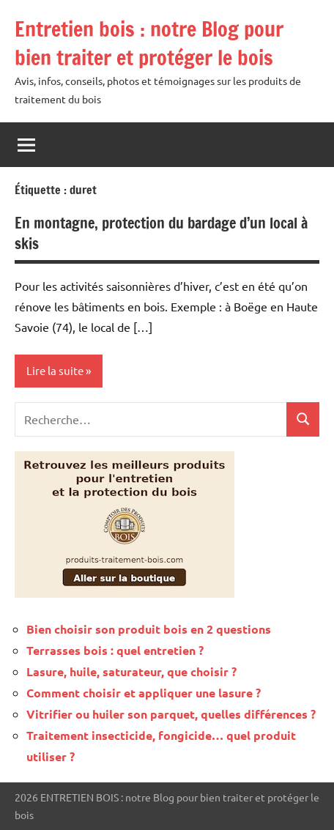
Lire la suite (55, 370)
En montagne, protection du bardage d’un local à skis (161, 233)
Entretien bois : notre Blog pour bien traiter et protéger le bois (149, 43)
